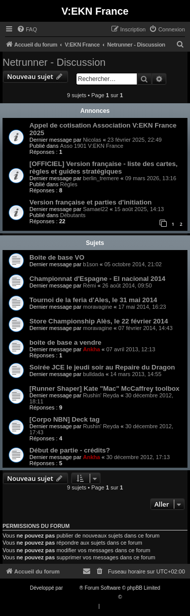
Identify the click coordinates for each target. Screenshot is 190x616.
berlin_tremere (101, 178)
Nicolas (92, 140)
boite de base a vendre (65, 342)
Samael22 (95, 209)
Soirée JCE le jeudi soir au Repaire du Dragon (102, 367)
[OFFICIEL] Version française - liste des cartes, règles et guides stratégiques (103, 167)
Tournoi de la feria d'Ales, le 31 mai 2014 (93, 300)
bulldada (93, 374)
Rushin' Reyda (101, 395)
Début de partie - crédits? (69, 450)
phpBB (72, 588)
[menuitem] (27, 29)
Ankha (91, 349)
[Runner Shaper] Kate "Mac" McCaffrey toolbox (104, 388)
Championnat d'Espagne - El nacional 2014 (97, 278)
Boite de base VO (56, 257)
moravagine (97, 307)
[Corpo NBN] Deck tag (64, 419)
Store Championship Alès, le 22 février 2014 (98, 321)
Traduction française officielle (84, 597)
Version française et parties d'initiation (90, 202)
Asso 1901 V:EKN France (92, 146)
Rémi (89, 285)
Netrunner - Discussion (54, 62)
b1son (90, 264)
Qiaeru (130, 597)
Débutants (73, 215)
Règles (69, 184)
